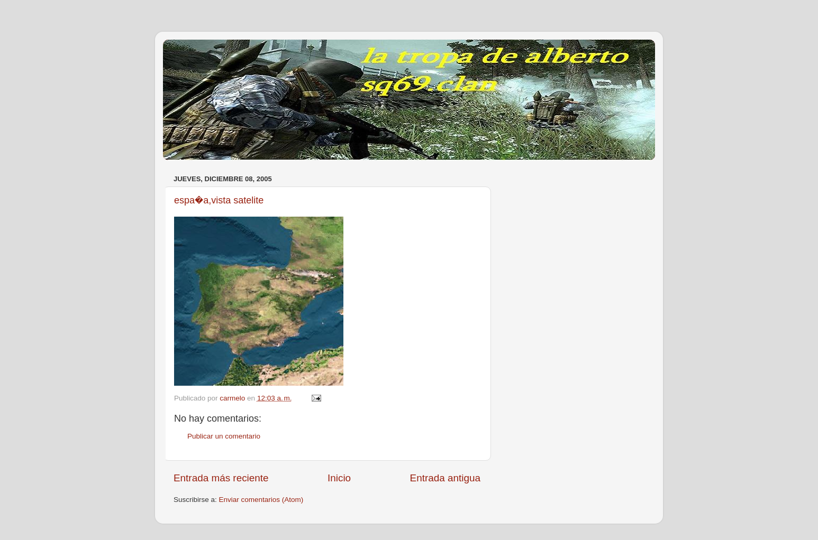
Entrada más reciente (221, 477)
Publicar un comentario (223, 436)
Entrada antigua (445, 477)
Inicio (339, 477)
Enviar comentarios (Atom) (261, 500)
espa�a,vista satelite (218, 200)
